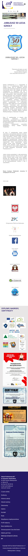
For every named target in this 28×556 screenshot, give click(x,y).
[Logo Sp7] (14, 3)
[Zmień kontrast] (17, 11)
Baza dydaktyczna (6, 526)
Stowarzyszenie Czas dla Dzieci (10, 529)
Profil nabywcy (5, 522)
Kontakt (3, 512)
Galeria (3, 509)
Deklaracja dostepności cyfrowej (9, 536)
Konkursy (4, 495)
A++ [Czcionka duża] (14, 11)
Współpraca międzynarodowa (10, 519)
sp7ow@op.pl (9, 486)
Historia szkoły (5, 498)
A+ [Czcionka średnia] (11, 11)
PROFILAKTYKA (6, 533)
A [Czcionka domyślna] (8, 11)
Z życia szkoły (5, 491)
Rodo (2, 516)
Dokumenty (4, 505)
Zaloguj (18, 550)
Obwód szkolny (5, 502)
